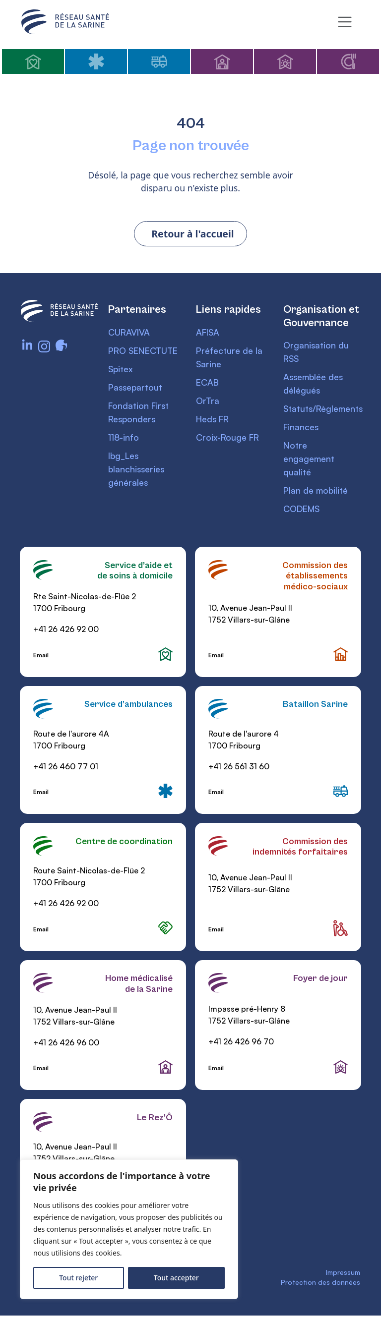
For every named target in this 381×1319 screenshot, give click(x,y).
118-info (123, 438)
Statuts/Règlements (324, 410)
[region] (129, 1229)
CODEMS (302, 510)
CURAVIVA (129, 333)
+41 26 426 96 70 (241, 1044)
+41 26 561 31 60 (238, 769)
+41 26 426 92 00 (66, 631)
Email (41, 657)
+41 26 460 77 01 (66, 769)
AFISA (208, 333)
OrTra (208, 402)
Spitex (121, 370)
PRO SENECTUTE (145, 351)
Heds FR (214, 420)
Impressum (343, 1276)
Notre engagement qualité (309, 460)
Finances (301, 428)
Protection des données (320, 1287)
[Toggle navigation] (344, 22)
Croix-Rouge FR (228, 438)
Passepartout (136, 388)
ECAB (208, 383)
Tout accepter (176, 1277)
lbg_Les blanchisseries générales (137, 470)
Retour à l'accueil (192, 235)
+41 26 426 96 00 (67, 1045)
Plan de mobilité (316, 492)
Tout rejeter (78, 1277)
